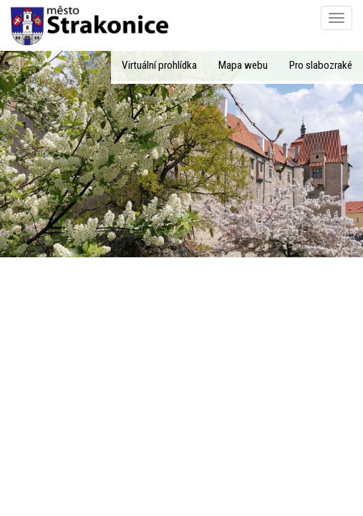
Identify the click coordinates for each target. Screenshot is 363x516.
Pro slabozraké (320, 65)
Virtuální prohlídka (159, 65)
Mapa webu (243, 65)
